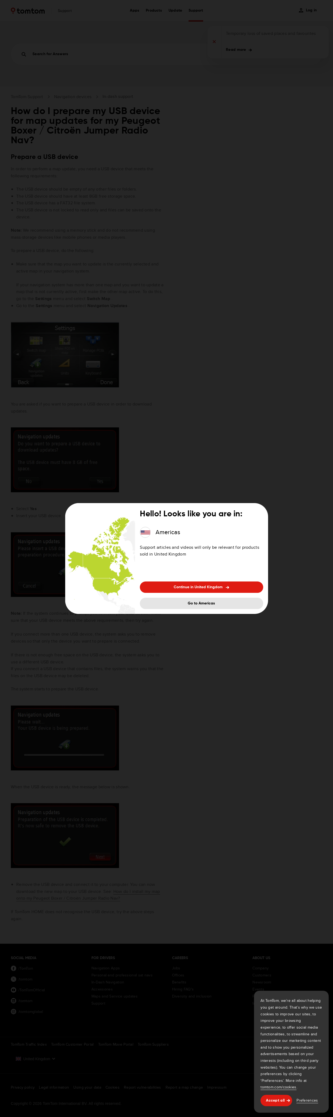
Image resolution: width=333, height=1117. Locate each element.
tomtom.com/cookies (278, 1087)
